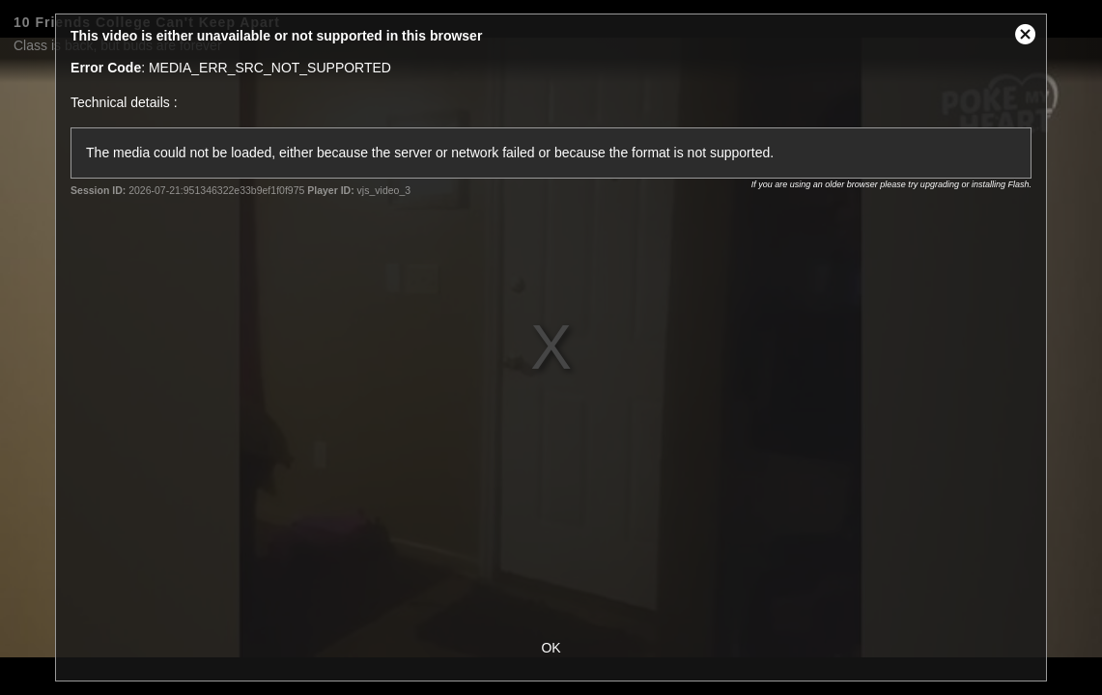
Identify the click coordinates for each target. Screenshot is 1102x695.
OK (550, 647)
